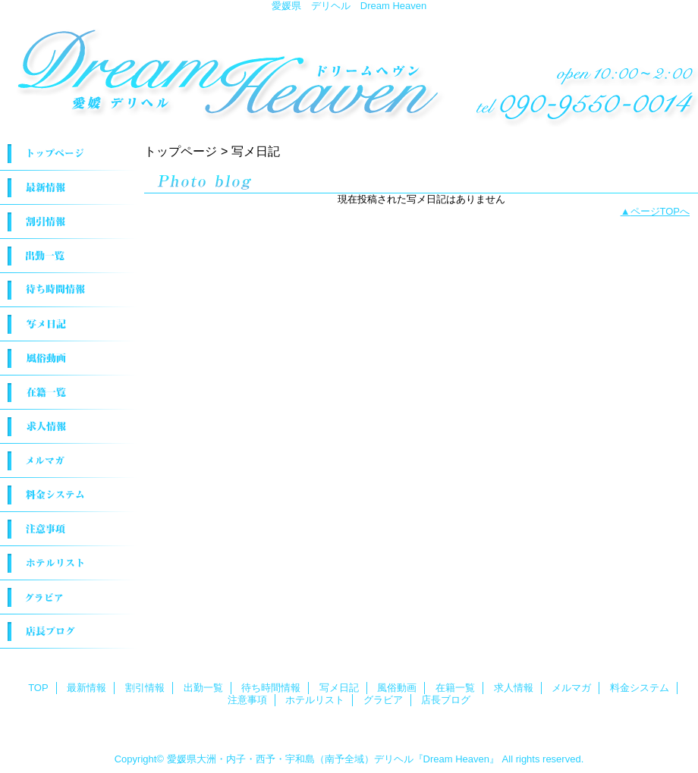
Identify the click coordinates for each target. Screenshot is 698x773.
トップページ (180, 151)
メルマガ (68, 461)
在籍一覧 (68, 393)
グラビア (68, 597)
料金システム (68, 495)
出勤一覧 (68, 256)
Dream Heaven (349, 70)
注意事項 (68, 529)
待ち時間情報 (68, 290)
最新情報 (68, 188)
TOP (68, 154)
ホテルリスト (68, 563)
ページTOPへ (660, 211)
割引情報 (68, 222)
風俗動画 (68, 358)
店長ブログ (68, 631)
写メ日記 (68, 324)
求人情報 (68, 427)
